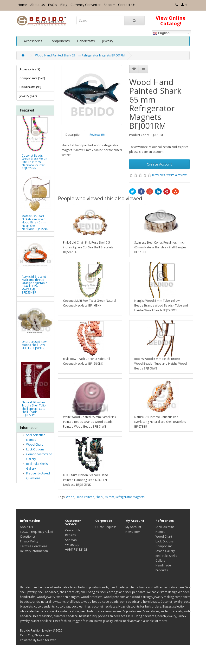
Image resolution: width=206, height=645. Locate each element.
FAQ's (52, 4)
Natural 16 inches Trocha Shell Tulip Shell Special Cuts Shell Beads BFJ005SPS (34, 408)
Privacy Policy (29, 541)
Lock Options (35, 449)
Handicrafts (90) (30, 87)
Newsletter (132, 532)
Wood (70, 497)
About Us (37, 4)
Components (60, 41)
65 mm (109, 497)
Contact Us (126, 4)
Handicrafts (86, 41)
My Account (133, 527)
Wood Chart (34, 444)
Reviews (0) (97, 135)
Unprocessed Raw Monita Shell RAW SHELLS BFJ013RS (34, 345)
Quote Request (105, 527)
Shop (109, 4)
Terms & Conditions (33, 546)
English (161, 33)
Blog (63, 4)
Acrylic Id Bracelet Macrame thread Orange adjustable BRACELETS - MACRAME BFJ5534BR (34, 285)
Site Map (71, 540)
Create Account (159, 164)
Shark (99, 497)
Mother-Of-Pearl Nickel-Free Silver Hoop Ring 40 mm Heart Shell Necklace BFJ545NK (35, 222)
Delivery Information (34, 551)
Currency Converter (86, 4)
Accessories (33, 41)
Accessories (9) (29, 69)
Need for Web (46, 640)
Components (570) (32, 78)
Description (73, 135)
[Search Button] (134, 20)
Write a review (177, 175)
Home (22, 4)
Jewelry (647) (28, 96)
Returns (70, 535)
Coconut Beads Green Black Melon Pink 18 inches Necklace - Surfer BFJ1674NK (34, 162)
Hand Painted (85, 497)
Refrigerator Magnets (130, 497)
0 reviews (158, 175)
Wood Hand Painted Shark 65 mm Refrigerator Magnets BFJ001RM (80, 55)
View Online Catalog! (171, 21)
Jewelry (107, 41)
